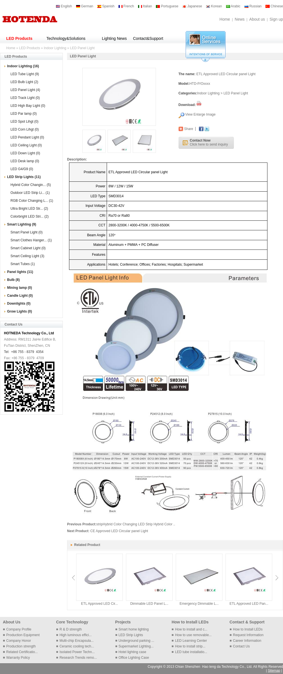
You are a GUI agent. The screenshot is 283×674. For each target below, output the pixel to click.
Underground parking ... (136, 641)
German (84, 6)
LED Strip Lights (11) (24, 177)
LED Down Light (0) (25, 153)
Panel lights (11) (20, 272)
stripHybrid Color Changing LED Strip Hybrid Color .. (135, 524)
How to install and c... (191, 629)
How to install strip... (190, 646)
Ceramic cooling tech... (76, 646)
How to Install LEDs (190, 622)
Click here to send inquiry (209, 142)
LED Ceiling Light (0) (26, 145)
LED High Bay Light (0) (27, 106)
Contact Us (241, 646)
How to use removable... (193, 635)
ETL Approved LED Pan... (249, 604)
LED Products (19, 38)
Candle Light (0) (20, 296)
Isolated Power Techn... (77, 652)
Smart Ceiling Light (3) (27, 256)
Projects (123, 622)
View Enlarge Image (200, 114)
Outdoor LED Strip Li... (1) (30, 193)
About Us (11, 622)
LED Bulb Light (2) (24, 82)
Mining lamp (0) (19, 288)
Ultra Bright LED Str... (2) (29, 209)
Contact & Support (247, 622)
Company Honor (18, 641)
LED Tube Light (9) (24, 74)
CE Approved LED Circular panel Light (119, 531)
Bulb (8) (13, 280)
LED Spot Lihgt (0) (24, 121)
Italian (145, 6)
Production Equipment (23, 635)
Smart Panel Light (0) (26, 232)
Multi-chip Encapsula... (76, 641)
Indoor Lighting (55, 48)
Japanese (192, 6)
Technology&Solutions (65, 38)
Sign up (276, 19)
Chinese (274, 6)
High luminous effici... (75, 635)
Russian (253, 6)
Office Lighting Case (134, 658)
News (240, 19)
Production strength (21, 646)
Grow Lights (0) (19, 311)
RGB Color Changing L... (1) (31, 201)
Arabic (233, 6)
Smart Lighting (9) (21, 224)
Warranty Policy (18, 658)
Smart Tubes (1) (22, 264)
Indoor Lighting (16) (23, 66)
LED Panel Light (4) (25, 90)
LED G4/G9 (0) (21, 169)
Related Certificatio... (22, 652)
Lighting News (114, 38)
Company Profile (18, 629)
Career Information (247, 641)
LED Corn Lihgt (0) (24, 129)
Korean (214, 6)
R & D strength (70, 629)
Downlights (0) (19, 303)
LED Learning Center (191, 641)
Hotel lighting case (132, 652)
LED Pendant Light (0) (27, 137)
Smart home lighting (134, 629)
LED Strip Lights (131, 635)
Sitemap (274, 671)
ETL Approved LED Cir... (99, 604)
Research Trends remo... (78, 658)
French (126, 6)
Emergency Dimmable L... (198, 604)
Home (225, 19)
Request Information (248, 635)
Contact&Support (148, 38)
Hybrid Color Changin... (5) (30, 185)
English (64, 6)
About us (257, 19)
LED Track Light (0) (25, 98)
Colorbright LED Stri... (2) (29, 216)
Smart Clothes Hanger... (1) (31, 240)
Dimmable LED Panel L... (149, 604)
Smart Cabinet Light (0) (28, 248)
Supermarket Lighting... (136, 646)
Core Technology (72, 622)
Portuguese (167, 6)
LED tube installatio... (191, 652)
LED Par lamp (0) (23, 114)
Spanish (106, 6)
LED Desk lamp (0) (24, 161)
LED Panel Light (82, 48)
